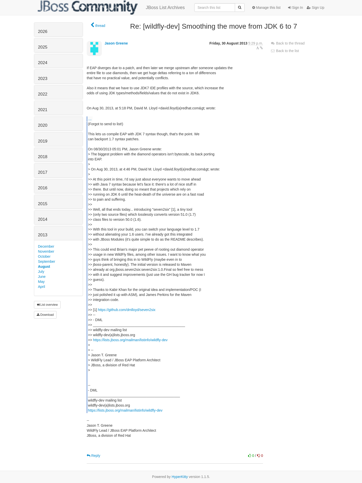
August (44, 267)
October (44, 256)
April (41, 287)
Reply (93, 456)
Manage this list (266, 8)
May (41, 282)
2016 (42, 188)
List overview (47, 304)
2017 (42, 172)
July (41, 272)
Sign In (295, 8)
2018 (42, 156)
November (46, 251)
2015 (42, 203)
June (42, 277)
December (46, 246)
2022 (42, 94)
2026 (42, 31)
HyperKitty (180, 477)
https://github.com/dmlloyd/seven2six (127, 310)
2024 (42, 62)
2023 (42, 78)
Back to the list (284, 51)
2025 (42, 47)
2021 (42, 109)
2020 (42, 125)
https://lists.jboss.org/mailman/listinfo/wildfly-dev (130, 340)
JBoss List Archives (111, 7)
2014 (42, 219)
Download (45, 315)
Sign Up (315, 8)
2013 (42, 235)
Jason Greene (116, 43)
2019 (42, 141)
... (90, 118)
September (46, 261)
